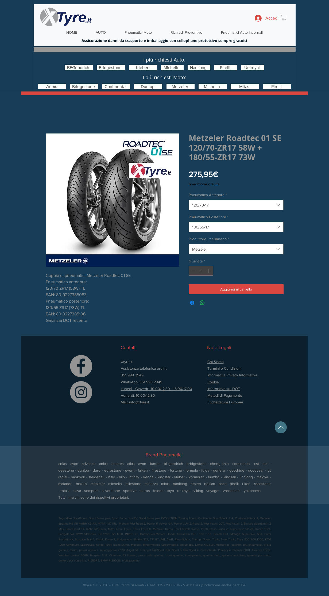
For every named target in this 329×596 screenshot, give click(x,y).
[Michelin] (172, 67)
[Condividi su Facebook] (192, 303)
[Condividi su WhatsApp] (202, 303)
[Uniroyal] (252, 67)
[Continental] (116, 86)
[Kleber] (143, 67)
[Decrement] (192, 271)
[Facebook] (81, 366)
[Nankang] (199, 67)
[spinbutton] (201, 271)
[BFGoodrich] (79, 67)
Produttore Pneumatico (209, 239)
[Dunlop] (148, 86)
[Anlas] (52, 86)
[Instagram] (81, 392)
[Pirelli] (225, 67)
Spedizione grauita (204, 184)
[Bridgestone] (111, 67)
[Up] (281, 427)
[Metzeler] (181, 86)
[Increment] (209, 271)
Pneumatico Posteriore (209, 217)
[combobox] (236, 205)
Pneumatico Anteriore (208, 195)
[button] (284, 17)
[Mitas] (245, 86)
